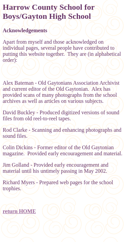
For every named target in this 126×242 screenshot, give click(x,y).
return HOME (19, 211)
